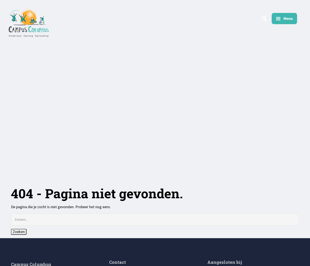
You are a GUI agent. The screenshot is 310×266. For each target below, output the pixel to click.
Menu (288, 18)
